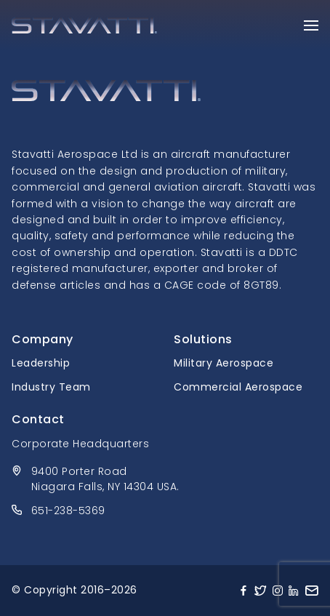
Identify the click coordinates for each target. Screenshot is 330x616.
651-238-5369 (68, 510)
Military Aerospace (223, 363)
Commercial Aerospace (238, 387)
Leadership (41, 363)
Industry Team (51, 387)
